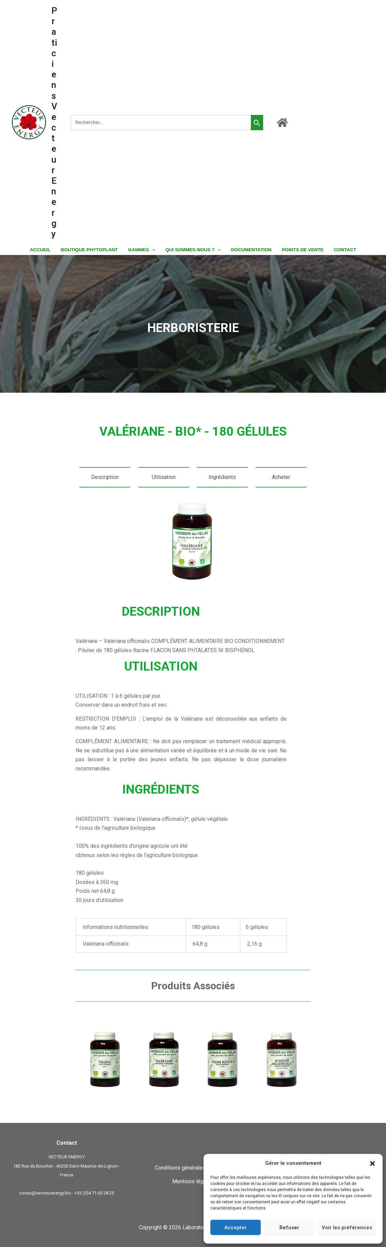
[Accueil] (282, 122)
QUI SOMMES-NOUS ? (193, 250)
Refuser (289, 1228)
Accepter (235, 1228)
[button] (372, 1163)
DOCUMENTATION (250, 249)
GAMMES (142, 250)
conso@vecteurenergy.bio (45, 1193)
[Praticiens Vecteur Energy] (29, 122)
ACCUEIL (43, 249)
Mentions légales (193, 1181)
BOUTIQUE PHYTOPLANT (91, 249)
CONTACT (342, 249)
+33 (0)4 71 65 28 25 (94, 1193)
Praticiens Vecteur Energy (54, 122)
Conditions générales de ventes (193, 1168)
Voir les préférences (347, 1228)
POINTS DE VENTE (300, 249)
